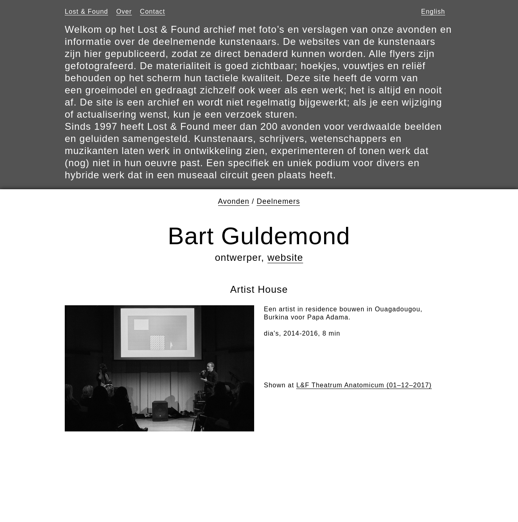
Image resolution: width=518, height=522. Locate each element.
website (285, 257)
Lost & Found (86, 11)
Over (124, 11)
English (433, 11)
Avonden (234, 201)
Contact (152, 11)
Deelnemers (278, 201)
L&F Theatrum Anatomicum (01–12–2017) (364, 385)
